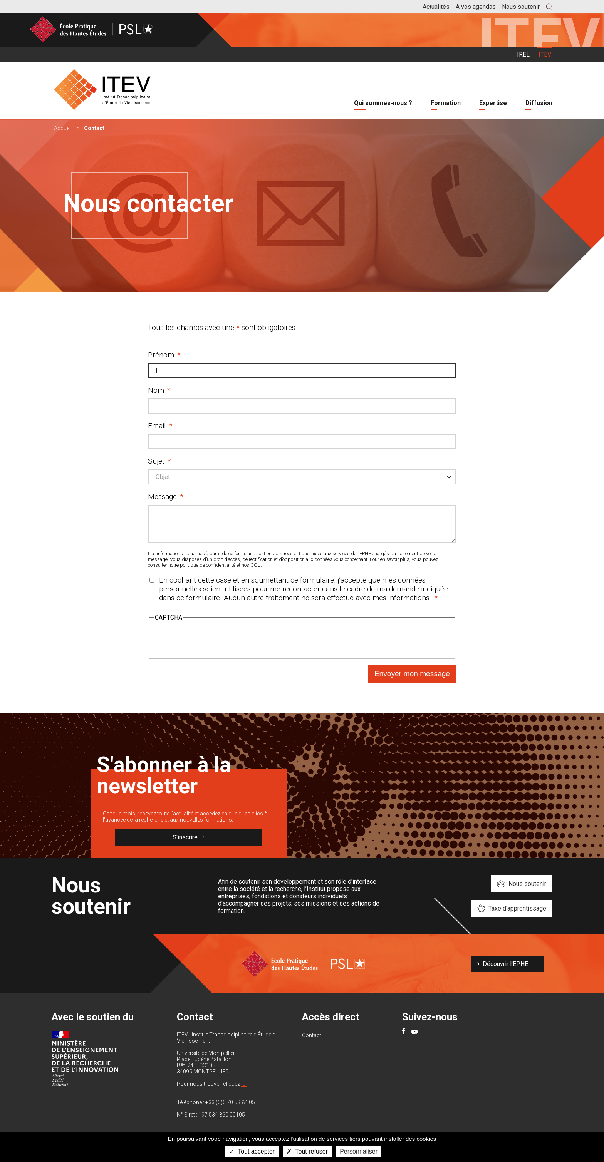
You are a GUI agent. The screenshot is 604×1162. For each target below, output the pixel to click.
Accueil (63, 128)
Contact (311, 1041)
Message (162, 496)
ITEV (545, 54)
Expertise (493, 103)
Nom (156, 390)
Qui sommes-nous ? (383, 103)
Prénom (161, 354)
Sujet (156, 461)
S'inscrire (189, 843)
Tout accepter (252, 1151)
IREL (523, 54)
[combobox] (302, 476)
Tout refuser (307, 1151)
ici (244, 1090)
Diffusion (538, 103)
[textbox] (165, 477)
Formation (446, 103)
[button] (549, 6)
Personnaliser (359, 1151)
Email (157, 425)
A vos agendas (476, 6)
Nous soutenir (521, 6)
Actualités (436, 6)
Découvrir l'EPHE (505, 969)
